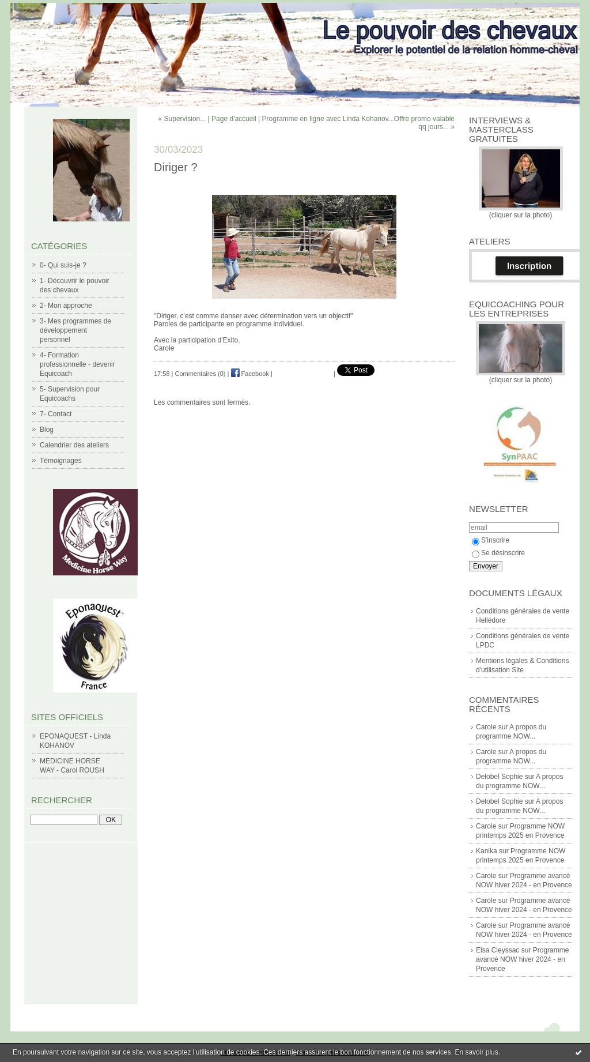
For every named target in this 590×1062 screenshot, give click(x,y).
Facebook (250, 373)
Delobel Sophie (499, 777)
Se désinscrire (498, 553)
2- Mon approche (66, 306)
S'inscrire (490, 540)
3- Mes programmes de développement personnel (75, 330)
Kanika (486, 851)
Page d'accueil (233, 119)
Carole (486, 727)
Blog (47, 429)
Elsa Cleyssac (497, 950)
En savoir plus (476, 1052)
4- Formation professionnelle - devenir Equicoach (77, 364)
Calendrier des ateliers (74, 445)
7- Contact (55, 414)
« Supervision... (182, 119)
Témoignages (61, 461)
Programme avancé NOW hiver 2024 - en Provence (522, 959)
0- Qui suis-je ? (63, 265)
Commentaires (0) (200, 373)
